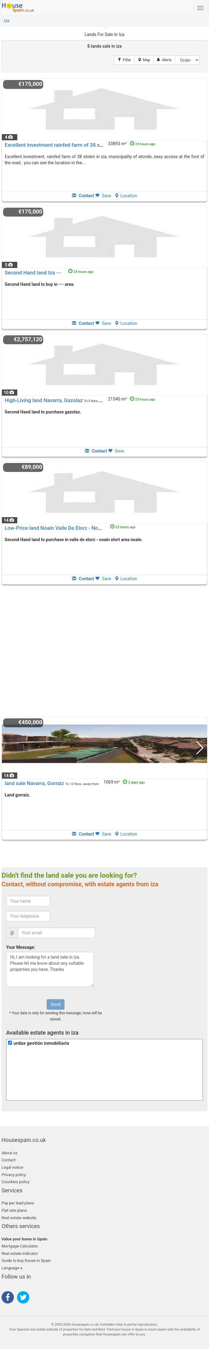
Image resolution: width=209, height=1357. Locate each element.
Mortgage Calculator (20, 1246)
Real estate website (19, 1217)
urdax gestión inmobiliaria (41, 1043)
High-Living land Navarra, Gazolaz (44, 400)
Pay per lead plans (18, 1203)
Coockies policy (16, 1181)
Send (55, 1004)
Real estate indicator (20, 1253)
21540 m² (131, 399)
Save (103, 195)
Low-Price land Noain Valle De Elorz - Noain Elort (61, 528)
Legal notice (12, 1167)
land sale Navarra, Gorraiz (34, 783)
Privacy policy (14, 1174)
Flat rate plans (14, 1210)
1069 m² (124, 782)
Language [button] (12, 1268)
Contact (8, 1160)
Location (126, 195)
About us (10, 1153)
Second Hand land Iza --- (33, 272)
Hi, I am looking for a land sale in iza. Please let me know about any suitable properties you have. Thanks (50, 969)
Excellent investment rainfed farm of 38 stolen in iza (65, 145)
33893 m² (131, 143)
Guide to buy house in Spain (26, 1260)
